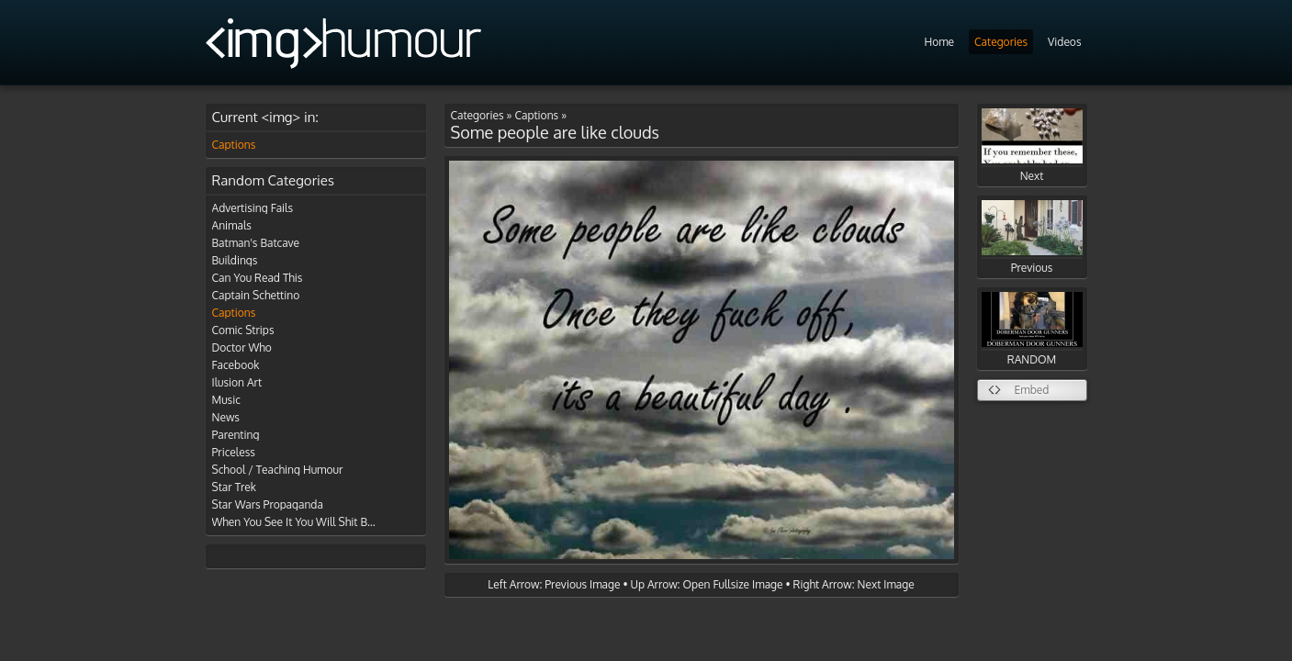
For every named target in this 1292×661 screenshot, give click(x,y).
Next (1032, 145)
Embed (1032, 390)
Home (939, 42)
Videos (1064, 42)
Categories (1001, 42)
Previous (1032, 237)
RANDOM (1032, 329)
